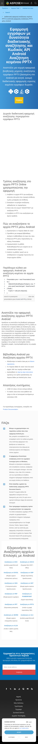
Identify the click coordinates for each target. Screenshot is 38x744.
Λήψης (19, 100)
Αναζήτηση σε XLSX (11, 625)
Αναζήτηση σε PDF (11, 594)
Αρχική (18, 697)
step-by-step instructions (25, 372)
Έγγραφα (19, 709)
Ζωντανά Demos (18, 713)
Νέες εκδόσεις (18, 703)
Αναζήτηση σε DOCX (27, 562)
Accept (19, 732)
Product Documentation (10, 409)
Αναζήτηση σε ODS (11, 583)
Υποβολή (19, 672)
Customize (11, 737)
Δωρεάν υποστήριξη (18, 716)
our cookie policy (23, 728)
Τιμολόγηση (18, 706)
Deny (26, 737)
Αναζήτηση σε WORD (11, 615)
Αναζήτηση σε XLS (27, 615)
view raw (31, 296)
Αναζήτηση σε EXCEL (11, 572)
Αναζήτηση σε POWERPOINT (27, 595)
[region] (19, 286)
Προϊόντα (18, 700)
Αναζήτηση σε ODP (26, 572)
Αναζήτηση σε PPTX (27, 604)
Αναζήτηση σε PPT (11, 604)
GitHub (29, 299)
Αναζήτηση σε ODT (27, 583)
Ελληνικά (25, 3)
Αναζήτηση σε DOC (11, 562)
